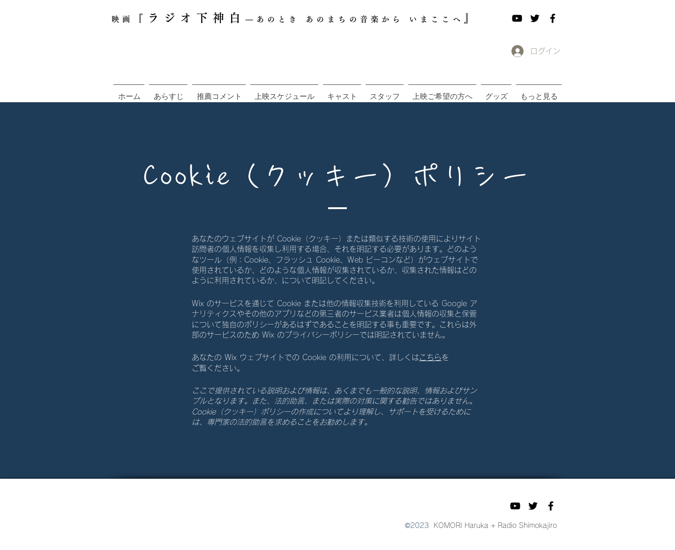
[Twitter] (535, 18)
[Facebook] (553, 18)
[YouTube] (517, 18)
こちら (430, 357)
